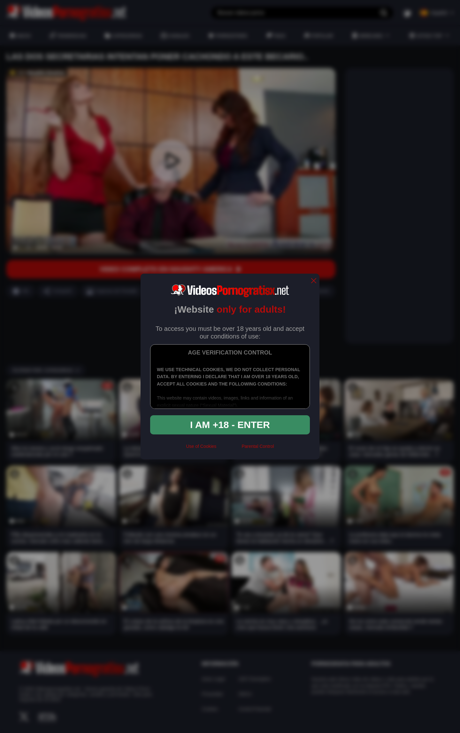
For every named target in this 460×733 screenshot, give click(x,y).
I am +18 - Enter (230, 424)
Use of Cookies (201, 446)
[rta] (228, 448)
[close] (313, 281)
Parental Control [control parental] (257, 446)
